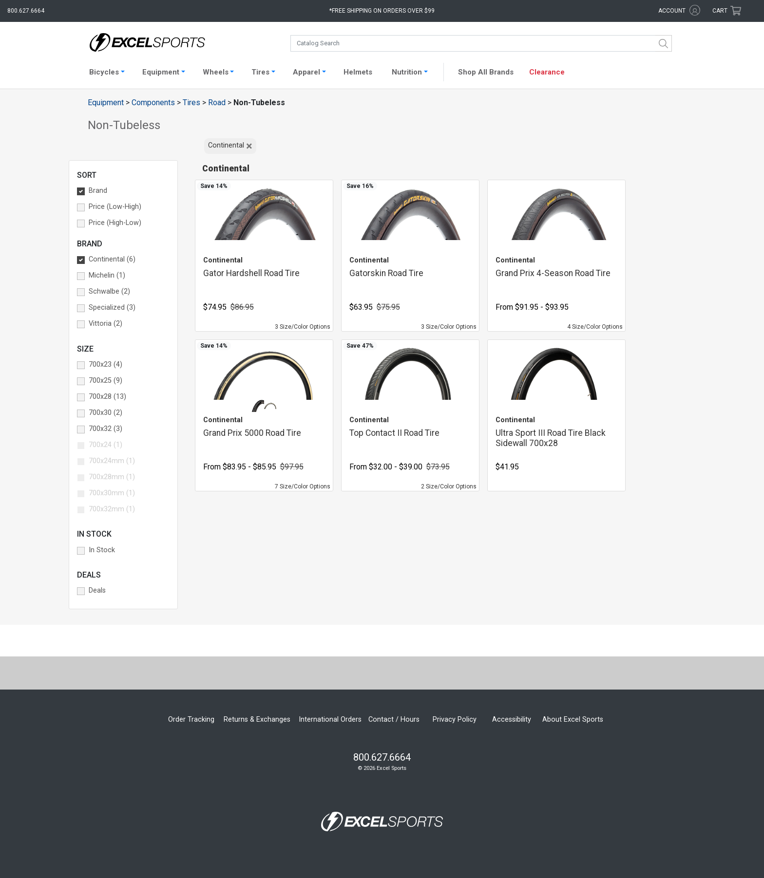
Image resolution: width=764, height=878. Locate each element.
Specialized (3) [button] (112, 307)
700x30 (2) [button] (105, 413)
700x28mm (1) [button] (112, 477)
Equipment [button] (160, 72)
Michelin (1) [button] (107, 275)
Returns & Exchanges (257, 719)
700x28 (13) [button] (107, 396)
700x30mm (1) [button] (112, 493)
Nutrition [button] (407, 72)
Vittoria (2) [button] (105, 323)
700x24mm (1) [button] (112, 461)
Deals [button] (97, 590)
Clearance (547, 72)
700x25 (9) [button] (105, 380)
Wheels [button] (216, 72)
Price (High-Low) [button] (115, 223)
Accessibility (511, 719)
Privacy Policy (455, 719)
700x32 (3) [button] (105, 429)
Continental (230, 146)
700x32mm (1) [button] (112, 509)
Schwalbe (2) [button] (109, 291)
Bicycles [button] (104, 72)
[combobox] (481, 43)
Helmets (358, 72)
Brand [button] (98, 191)
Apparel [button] (306, 72)
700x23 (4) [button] (105, 364)
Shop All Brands (486, 72)
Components (153, 102)
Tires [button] (260, 72)
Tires (191, 102)
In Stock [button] (102, 550)
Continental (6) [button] (112, 259)
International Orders (330, 719)
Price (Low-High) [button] (115, 207)
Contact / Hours (394, 719)
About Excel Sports (572, 719)
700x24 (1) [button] (105, 445)
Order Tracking (191, 719)
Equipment (106, 102)
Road (217, 102)
